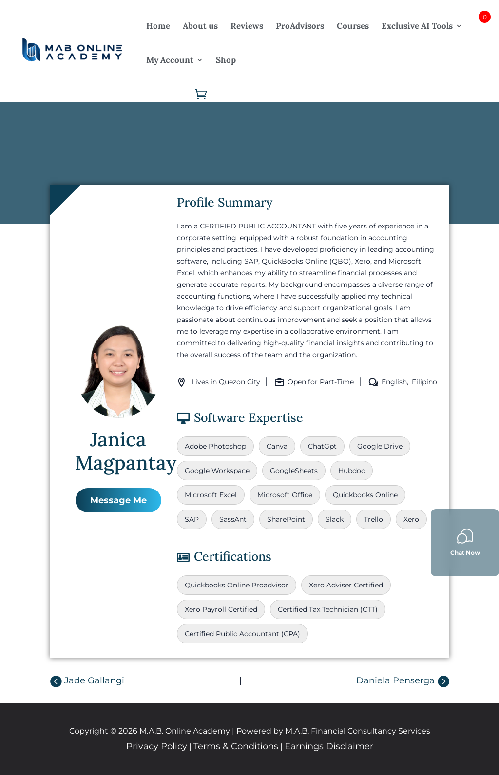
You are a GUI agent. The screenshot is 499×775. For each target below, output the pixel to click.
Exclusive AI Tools (417, 25)
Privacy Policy (156, 746)
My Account (169, 60)
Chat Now (465, 542)
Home (158, 25)
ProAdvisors (300, 25)
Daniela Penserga (395, 680)
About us (200, 25)
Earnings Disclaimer (329, 746)
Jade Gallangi (94, 680)
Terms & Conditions (235, 746)
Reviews (246, 25)
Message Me (118, 500)
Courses (353, 25)
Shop (226, 60)
